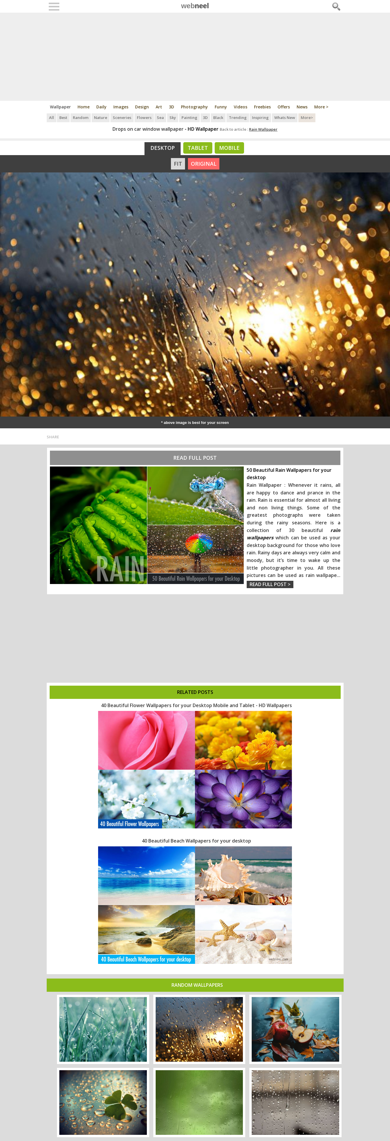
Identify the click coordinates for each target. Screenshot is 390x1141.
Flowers (144, 117)
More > (321, 107)
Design (142, 107)
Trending (238, 117)
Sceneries (122, 117)
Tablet (198, 147)
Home (84, 107)
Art (159, 107)
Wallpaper (60, 107)
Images (120, 107)
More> (308, 117)
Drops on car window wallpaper (148, 129)
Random (81, 117)
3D (171, 107)
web (195, 6)
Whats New (285, 117)
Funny (221, 107)
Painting (190, 117)
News (302, 107)
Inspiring (261, 117)
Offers (284, 107)
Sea (160, 117)
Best (64, 117)
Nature (100, 117)
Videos (240, 107)
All (51, 117)
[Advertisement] (195, 57)
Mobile (229, 147)
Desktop (162, 147)
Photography (194, 107)
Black (219, 117)
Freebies (262, 107)
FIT (178, 163)
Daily (101, 107)
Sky (173, 117)
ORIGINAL (203, 163)
